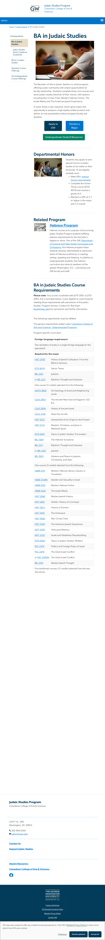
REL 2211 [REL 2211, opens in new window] (41, 380)
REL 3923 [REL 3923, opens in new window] (39, 456)
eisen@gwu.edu (41, 309)
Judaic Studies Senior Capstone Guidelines (20, 52)
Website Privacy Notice (77, 925)
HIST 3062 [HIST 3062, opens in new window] (40, 519)
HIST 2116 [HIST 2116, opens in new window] (40, 425)
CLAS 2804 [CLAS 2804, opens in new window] (40, 409)
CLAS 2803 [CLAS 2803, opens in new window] (40, 400)
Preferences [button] (62, 934)
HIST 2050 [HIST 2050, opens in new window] (40, 360)
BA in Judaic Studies (16, 43)
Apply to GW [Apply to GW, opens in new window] (53, 126)
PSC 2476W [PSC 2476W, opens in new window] (43, 557)
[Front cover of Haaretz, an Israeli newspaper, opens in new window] (40, 227)
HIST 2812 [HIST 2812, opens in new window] (40, 507)
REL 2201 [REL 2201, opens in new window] (39, 374)
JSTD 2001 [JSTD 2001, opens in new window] (40, 434)
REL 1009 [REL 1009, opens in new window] (39, 440)
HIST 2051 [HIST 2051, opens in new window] (40, 420)
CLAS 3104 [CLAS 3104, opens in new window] (40, 414)
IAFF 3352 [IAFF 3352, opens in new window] (40, 535)
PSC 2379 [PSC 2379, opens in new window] (39, 546)
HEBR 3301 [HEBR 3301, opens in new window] (40, 485)
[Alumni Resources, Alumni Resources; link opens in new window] (18, 864)
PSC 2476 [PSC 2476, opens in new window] (39, 552)
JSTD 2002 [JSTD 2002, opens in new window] (40, 541)
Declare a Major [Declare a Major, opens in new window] (74, 126)
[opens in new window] (11, 877)
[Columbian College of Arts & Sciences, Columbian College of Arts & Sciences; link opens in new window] (29, 869)
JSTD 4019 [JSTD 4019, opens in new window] (40, 368)
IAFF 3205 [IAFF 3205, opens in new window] (40, 530)
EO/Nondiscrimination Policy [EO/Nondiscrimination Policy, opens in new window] (52, 909)
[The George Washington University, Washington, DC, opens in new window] (52, 895)
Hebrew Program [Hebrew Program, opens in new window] (64, 225)
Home (11, 27)
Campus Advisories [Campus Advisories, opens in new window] (52, 905)
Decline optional (78, 934)
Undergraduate (21, 27)
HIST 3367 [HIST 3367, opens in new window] (40, 524)
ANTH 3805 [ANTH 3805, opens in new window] (40, 391)
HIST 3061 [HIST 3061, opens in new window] (40, 513)
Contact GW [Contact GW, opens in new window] (52, 917)
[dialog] (52, 930)
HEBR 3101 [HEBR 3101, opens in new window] (40, 471)
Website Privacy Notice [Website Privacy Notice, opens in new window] (52, 913)
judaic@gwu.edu (19, 834)
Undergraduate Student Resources (64, 137)
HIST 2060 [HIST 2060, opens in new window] (40, 496)
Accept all (95, 934)
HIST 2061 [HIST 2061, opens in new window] (40, 502)
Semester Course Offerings (18, 69)
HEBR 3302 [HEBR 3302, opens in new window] (40, 491)
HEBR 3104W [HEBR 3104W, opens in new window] (41, 480)
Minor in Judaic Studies (17, 61)
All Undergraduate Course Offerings (19, 77)
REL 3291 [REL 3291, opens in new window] (39, 563)
